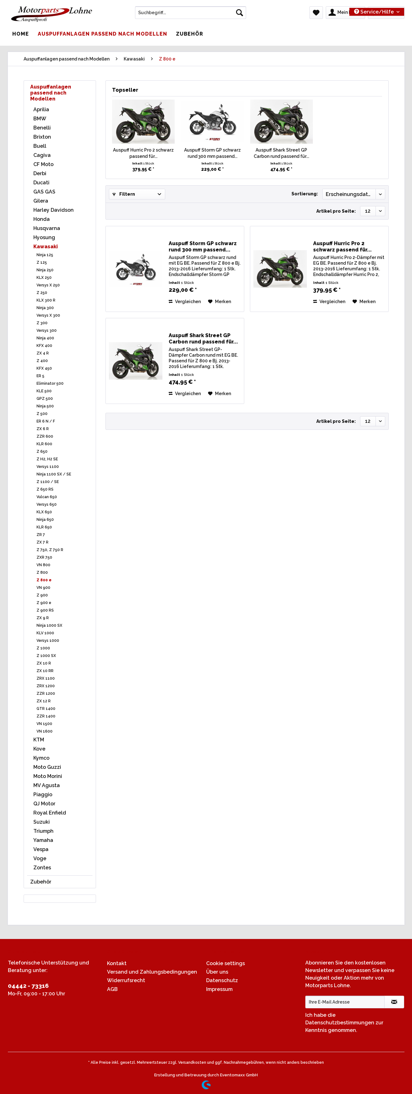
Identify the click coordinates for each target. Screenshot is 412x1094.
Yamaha (43, 840)
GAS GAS (44, 192)
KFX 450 (44, 368)
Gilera (40, 201)
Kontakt (117, 963)
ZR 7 (41, 535)
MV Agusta (46, 785)
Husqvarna (46, 228)
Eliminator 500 (50, 383)
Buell (39, 146)
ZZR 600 (45, 436)
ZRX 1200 (46, 686)
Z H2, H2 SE (47, 459)
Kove (39, 749)
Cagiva (42, 155)
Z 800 (42, 572)
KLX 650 (44, 512)
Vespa (40, 849)
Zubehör (40, 882)
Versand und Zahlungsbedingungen (152, 972)
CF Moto (43, 164)
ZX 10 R (44, 663)
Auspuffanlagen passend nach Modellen (50, 93)
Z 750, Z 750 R (50, 550)
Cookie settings (225, 963)
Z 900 (42, 595)
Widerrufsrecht (126, 980)
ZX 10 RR (45, 671)
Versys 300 (47, 330)
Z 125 (42, 262)
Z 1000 (43, 648)
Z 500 (42, 414)
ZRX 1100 (46, 678)
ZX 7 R (42, 542)
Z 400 (42, 361)
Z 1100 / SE (48, 482)
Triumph (43, 831)
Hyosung (44, 237)
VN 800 (43, 565)
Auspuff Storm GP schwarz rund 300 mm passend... (212, 153)
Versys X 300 (48, 315)
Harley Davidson (53, 210)
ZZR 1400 (46, 716)
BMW (39, 119)
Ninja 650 (45, 519)
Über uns (217, 972)
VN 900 (43, 587)
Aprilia (41, 109)
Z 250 (42, 293)
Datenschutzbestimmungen (339, 1023)
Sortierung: (304, 193)
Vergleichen (185, 301)
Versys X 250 (48, 285)
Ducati (41, 183)
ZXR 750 (44, 557)
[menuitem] (190, 15)
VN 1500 (44, 724)
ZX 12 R (44, 701)
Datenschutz (222, 980)
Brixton (42, 137)
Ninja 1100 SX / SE (54, 474)
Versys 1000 (48, 640)
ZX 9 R (43, 618)
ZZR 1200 (46, 693)
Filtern (123, 194)
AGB (112, 989)
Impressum (219, 989)
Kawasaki (45, 247)
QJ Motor (44, 804)
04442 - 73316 (28, 985)
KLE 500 (44, 391)
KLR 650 (44, 527)
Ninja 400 (45, 338)
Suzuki (41, 822)
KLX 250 (44, 277)
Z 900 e (44, 603)
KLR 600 (44, 444)
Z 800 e (44, 580)
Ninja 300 (45, 308)
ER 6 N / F (46, 421)
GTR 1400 (46, 708)
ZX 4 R (43, 353)
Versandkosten (192, 1062)
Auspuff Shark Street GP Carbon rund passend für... (281, 153)
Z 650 (42, 451)
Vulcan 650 (47, 497)
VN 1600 (45, 731)
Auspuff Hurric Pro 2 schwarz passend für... (143, 153)
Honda (41, 219)
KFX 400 (44, 345)
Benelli (42, 128)
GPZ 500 (45, 398)
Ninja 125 (45, 255)
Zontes (42, 868)
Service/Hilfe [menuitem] (374, 12)
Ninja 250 (45, 270)
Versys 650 (47, 504)
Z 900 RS (45, 610)
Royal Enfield (49, 813)
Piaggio (42, 794)
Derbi (39, 173)
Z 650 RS (45, 489)
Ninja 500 (45, 406)
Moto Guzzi (47, 767)
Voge (39, 858)
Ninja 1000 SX (49, 625)
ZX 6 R (43, 429)
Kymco (41, 758)
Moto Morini (47, 776)
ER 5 (40, 376)
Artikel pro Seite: (336, 211)
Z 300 (42, 323)
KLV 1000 (45, 633)
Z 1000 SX (46, 656)
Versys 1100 (48, 466)
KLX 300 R (46, 300)
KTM (38, 740)
